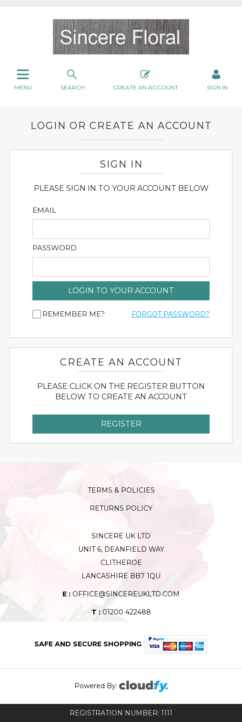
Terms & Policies (121, 490)
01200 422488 (121, 612)
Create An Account (145, 79)
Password (54, 248)
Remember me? (73, 314)
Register (121, 423)
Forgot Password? (170, 314)
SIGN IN (217, 79)
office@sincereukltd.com (121, 594)
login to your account (121, 290)
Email (44, 210)
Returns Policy (121, 508)
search (72, 79)
